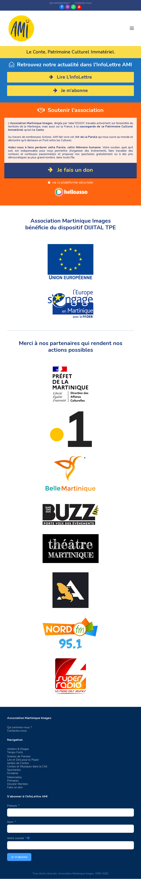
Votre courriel (15, 838)
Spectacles (14, 770)
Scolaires (12, 773)
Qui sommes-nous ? (19, 727)
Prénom (12, 805)
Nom (10, 822)
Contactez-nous (17, 731)
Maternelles (14, 777)
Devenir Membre (17, 784)
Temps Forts (15, 752)
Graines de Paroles (19, 756)
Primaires (13, 780)
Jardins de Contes (18, 763)
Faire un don (15, 787)
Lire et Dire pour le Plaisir (23, 760)
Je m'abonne (19, 857)
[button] (132, 28)
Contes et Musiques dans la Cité (27, 766)
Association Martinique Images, (76, 873)
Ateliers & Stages (18, 749)
